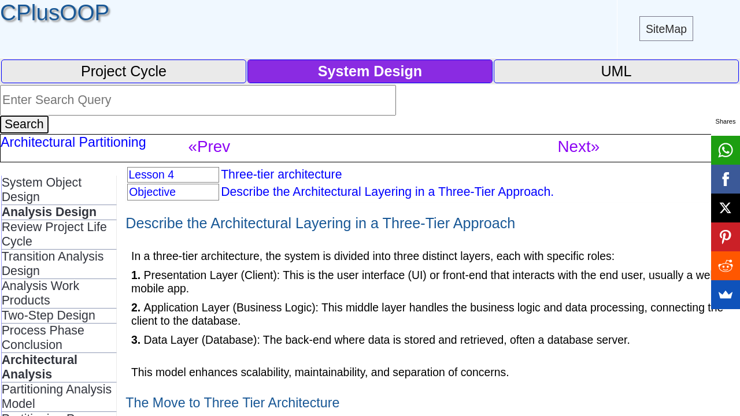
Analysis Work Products (40, 293)
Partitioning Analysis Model (57, 396)
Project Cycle (123, 71)
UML (616, 71)
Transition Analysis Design (53, 264)
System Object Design (42, 190)
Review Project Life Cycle (54, 234)
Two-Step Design (48, 315)
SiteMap (666, 29)
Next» (579, 146)
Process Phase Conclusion (43, 338)
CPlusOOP (54, 12)
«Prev (209, 146)
